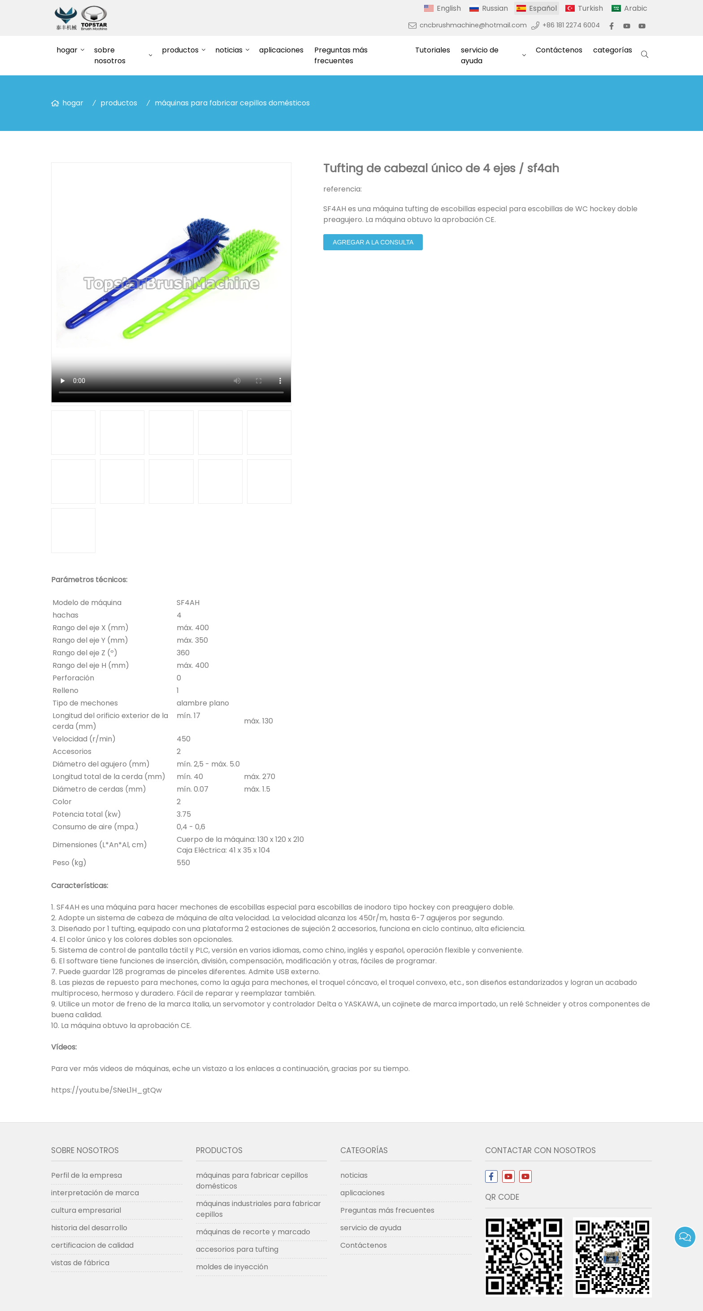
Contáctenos (559, 50)
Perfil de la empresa (86, 1175)
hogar (67, 50)
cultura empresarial (86, 1210)
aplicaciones (281, 50)
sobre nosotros (110, 55)
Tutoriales (432, 50)
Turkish (590, 8)
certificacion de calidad (92, 1245)
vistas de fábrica (80, 1263)
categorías (612, 50)
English (449, 8)
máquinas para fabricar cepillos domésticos (232, 103)
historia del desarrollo (89, 1228)
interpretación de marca (95, 1193)
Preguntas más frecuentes (341, 55)
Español (543, 8)
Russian (495, 8)
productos (180, 50)
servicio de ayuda (480, 55)
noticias (229, 50)
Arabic (635, 8)
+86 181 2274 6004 (571, 25)
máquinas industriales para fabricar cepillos (258, 1209)
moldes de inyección (232, 1267)
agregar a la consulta (373, 242)
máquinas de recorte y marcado (253, 1232)
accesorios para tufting (237, 1249)
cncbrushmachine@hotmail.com (473, 25)
